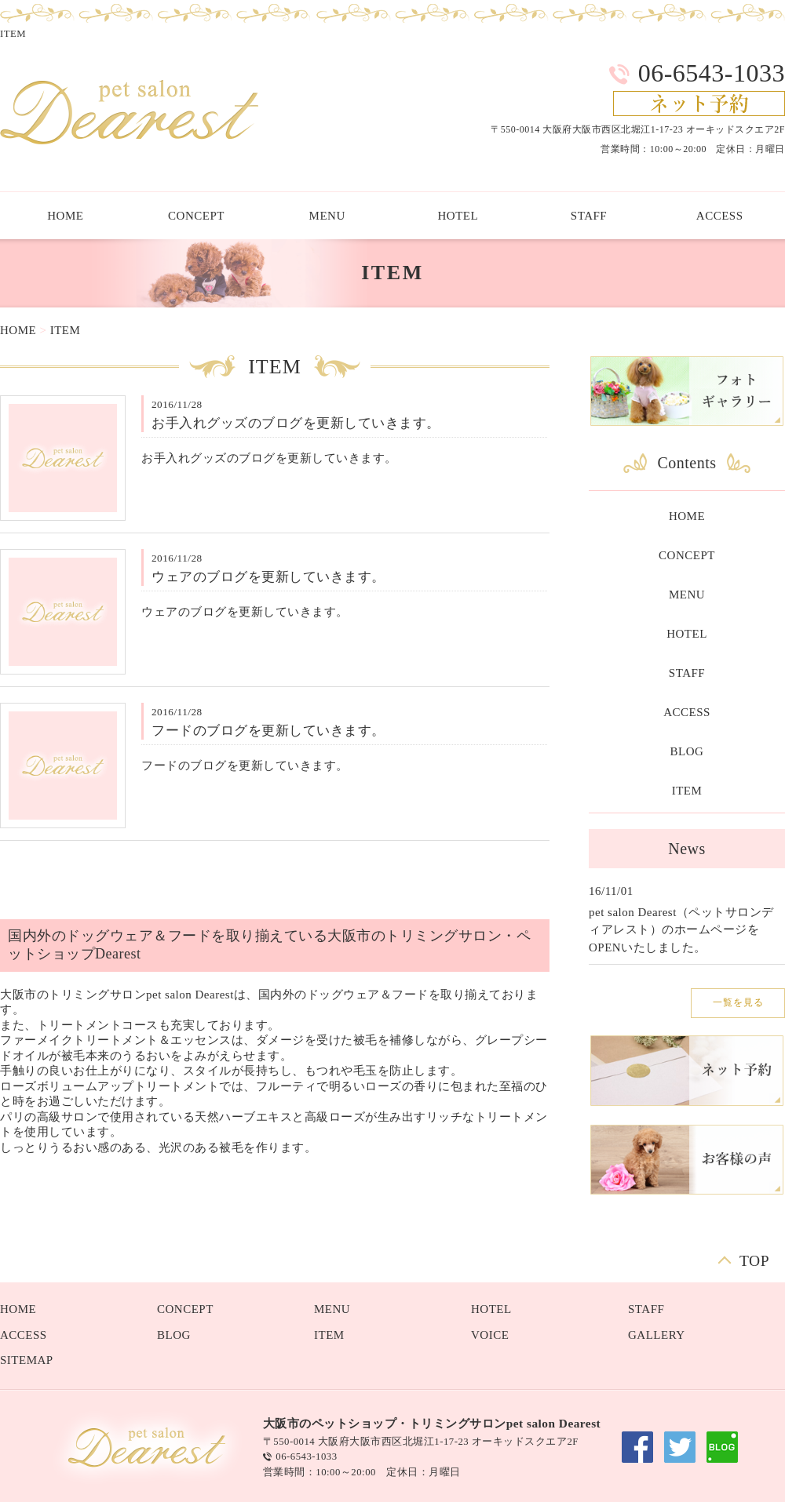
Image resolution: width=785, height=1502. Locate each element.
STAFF (589, 215)
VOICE (490, 1335)
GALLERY (656, 1335)
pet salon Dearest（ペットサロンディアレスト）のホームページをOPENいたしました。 (681, 930)
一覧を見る (738, 1002)
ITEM (65, 330)
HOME (18, 330)
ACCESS (686, 712)
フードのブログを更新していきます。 (268, 730)
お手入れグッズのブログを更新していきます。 (296, 423)
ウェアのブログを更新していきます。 (268, 576)
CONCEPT (196, 215)
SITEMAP (26, 1360)
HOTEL (458, 215)
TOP (754, 1260)
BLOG (687, 751)
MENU (327, 215)
